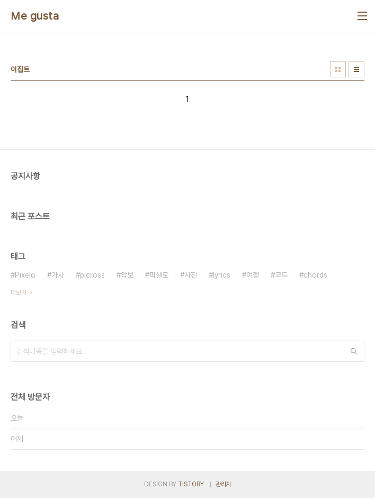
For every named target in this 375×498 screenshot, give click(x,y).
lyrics (221, 275)
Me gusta (35, 16)
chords (315, 275)
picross (92, 275)
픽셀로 (158, 275)
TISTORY (191, 484)
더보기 (18, 292)
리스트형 (356, 69)
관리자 (223, 484)
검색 (354, 351)
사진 (190, 275)
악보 (127, 275)
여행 (252, 275)
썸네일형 (338, 69)
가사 (57, 275)
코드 (281, 275)
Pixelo (25, 275)
